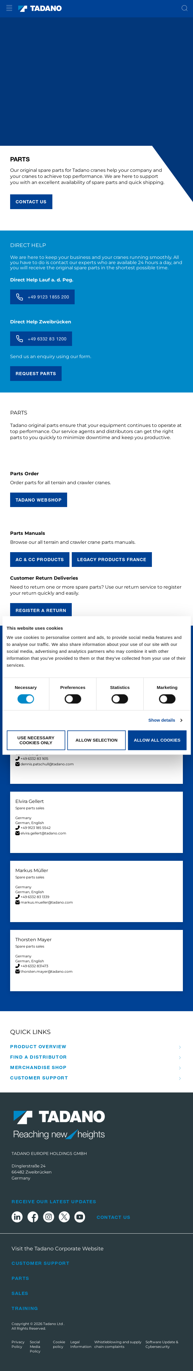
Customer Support (39, 1077)
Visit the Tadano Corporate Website (58, 1248)
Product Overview (38, 1046)
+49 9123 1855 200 (48, 296)
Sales (20, 1293)
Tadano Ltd (53, 1324)
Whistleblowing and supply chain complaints (117, 1344)
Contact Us (113, 1217)
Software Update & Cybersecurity (162, 1344)
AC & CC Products (40, 559)
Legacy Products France (111, 559)
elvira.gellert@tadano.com (43, 833)
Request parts (36, 373)
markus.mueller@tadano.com (47, 902)
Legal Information (80, 1344)
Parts (20, 1278)
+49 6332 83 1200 (47, 338)
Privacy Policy (18, 1344)
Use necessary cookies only (35, 740)
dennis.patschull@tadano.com (47, 764)
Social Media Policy (35, 1346)
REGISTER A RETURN (41, 610)
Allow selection (96, 740)
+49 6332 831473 (34, 966)
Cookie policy (59, 1344)
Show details (161, 720)
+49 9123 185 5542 (36, 827)
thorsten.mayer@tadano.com (47, 971)
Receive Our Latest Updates (54, 1201)
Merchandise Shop (38, 1067)
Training (25, 1308)
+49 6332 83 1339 (35, 897)
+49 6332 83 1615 (34, 758)
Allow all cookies (157, 740)
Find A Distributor (38, 1056)
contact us (31, 201)
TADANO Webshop (39, 499)
